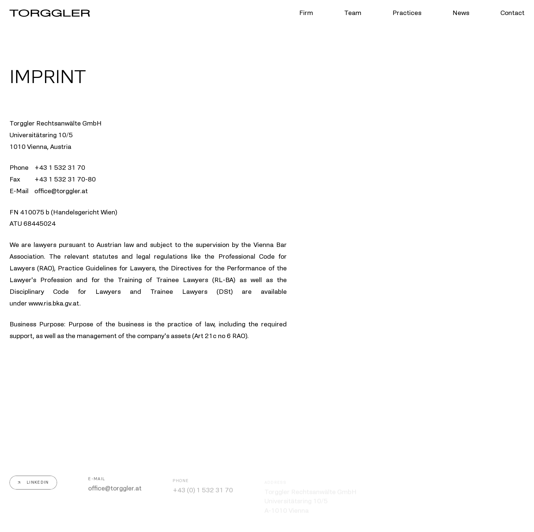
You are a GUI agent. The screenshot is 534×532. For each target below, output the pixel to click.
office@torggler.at (115, 490)
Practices (406, 13)
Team (352, 13)
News (460, 13)
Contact (512, 13)
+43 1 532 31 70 (59, 168)
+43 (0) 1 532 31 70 (203, 491)
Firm (306, 13)
